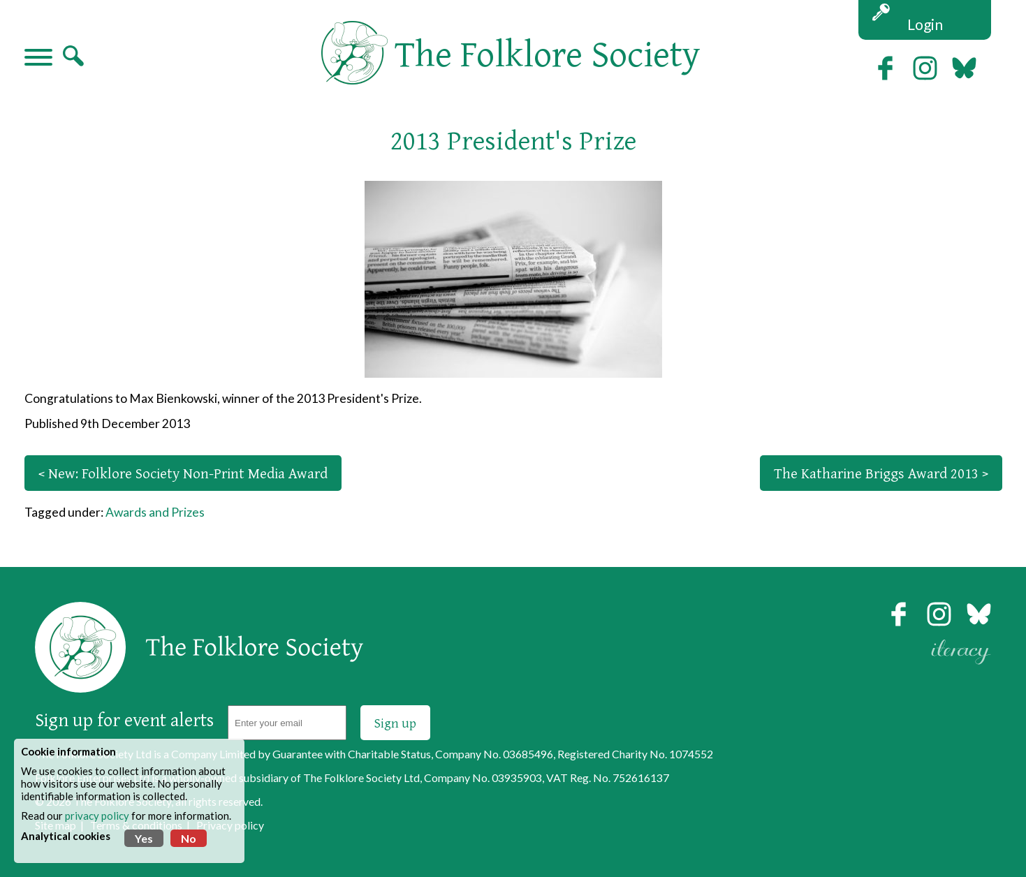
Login (925, 24)
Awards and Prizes (155, 512)
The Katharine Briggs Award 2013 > (881, 473)
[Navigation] (38, 58)
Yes (144, 838)
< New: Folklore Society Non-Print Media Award (183, 473)
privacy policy (97, 815)
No (188, 838)
